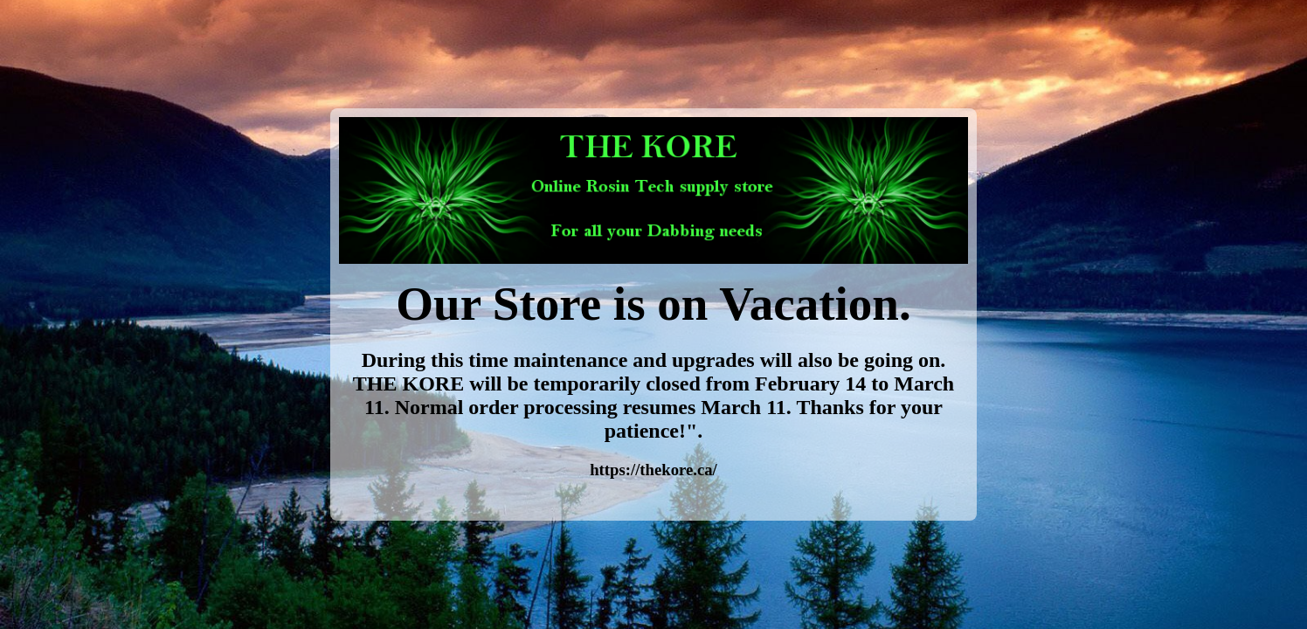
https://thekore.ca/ (653, 469)
